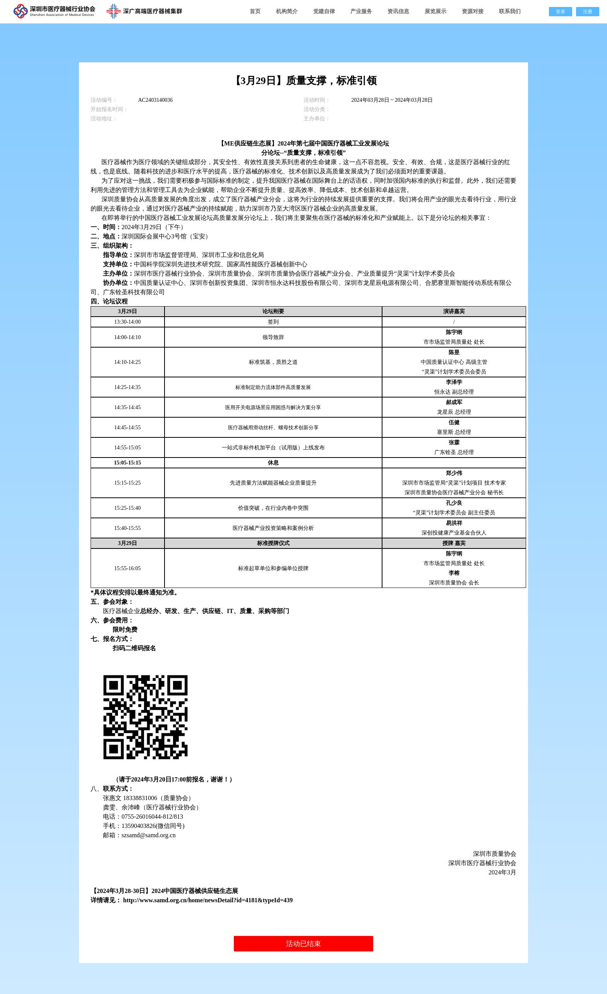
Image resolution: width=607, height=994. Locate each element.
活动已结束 (303, 944)
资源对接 (473, 11)
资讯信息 (398, 11)
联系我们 (510, 11)
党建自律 (324, 11)
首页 (255, 11)
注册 (587, 11)
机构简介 (287, 11)
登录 (560, 11)
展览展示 (435, 11)
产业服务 (361, 11)
